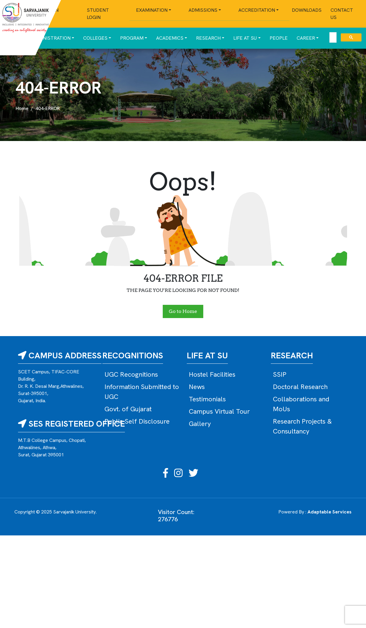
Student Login (98, 13)
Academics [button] (169, 38)
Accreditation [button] (256, 10)
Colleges (95, 38)
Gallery (200, 423)
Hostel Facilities (212, 374)
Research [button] (208, 38)
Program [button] (132, 38)
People (279, 38)
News (197, 386)
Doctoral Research (300, 386)
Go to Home (183, 311)
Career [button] (306, 38)
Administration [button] (51, 38)
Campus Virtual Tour (219, 411)
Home (22, 108)
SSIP (279, 374)
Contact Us (342, 13)
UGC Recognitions (131, 374)
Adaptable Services (329, 512)
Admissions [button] (203, 10)
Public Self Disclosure (137, 421)
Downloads (307, 10)
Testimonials (207, 399)
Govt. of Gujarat (128, 409)
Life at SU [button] (245, 38)
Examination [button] (152, 10)
